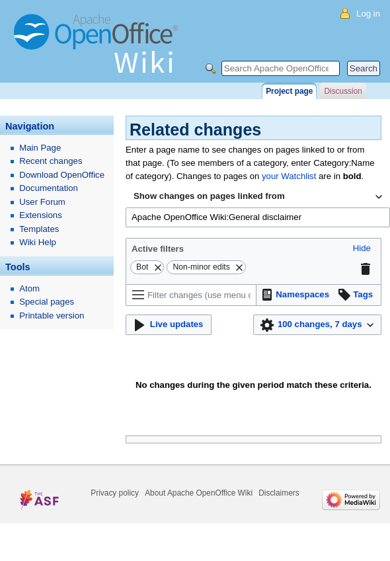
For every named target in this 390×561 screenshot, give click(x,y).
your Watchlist (289, 176)
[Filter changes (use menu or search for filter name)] (191, 295)
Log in (368, 14)
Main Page (40, 148)
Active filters (158, 249)
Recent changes (50, 161)
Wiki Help (37, 242)
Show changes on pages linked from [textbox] (209, 196)
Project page (289, 91)
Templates (39, 229)
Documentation (48, 188)
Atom (29, 288)
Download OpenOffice (61, 175)
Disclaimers (278, 493)
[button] (361, 249)
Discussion (343, 91)
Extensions (40, 215)
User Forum (42, 202)
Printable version (51, 315)
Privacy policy (115, 493)
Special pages (46, 302)
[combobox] (258, 197)
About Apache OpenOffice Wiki (199, 493)
